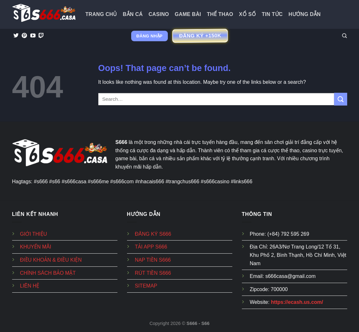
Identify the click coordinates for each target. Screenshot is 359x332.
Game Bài (188, 14)
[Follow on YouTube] (32, 36)
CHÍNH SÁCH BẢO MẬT (48, 273)
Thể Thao (220, 14)
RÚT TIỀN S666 (153, 273)
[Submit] (340, 99)
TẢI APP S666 (151, 246)
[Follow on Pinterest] (24, 36)
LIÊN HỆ (30, 286)
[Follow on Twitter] (16, 36)
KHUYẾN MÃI (35, 246)
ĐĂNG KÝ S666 (153, 234)
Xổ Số (247, 14)
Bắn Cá (133, 14)
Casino (158, 14)
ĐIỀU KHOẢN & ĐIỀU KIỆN (51, 260)
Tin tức (272, 14)
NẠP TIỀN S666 (153, 260)
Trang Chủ (101, 14)
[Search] (344, 36)
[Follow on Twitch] (41, 36)
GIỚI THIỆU (33, 234)
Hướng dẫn (304, 14)
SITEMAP (146, 286)
